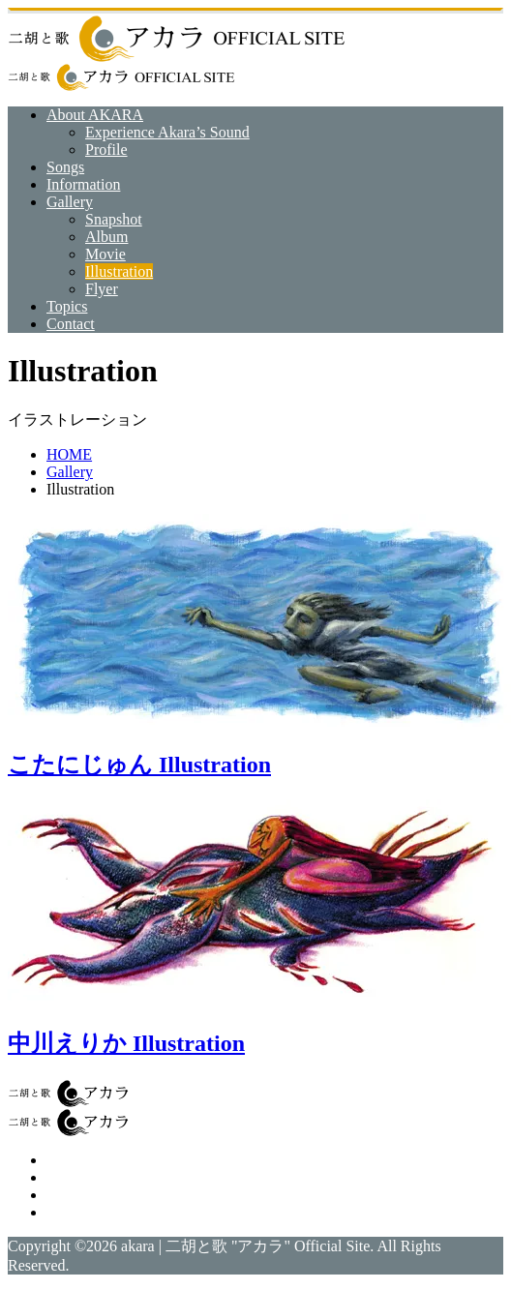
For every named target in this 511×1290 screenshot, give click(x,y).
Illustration (119, 271)
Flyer (101, 289)
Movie (105, 254)
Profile (106, 149)
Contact (70, 323)
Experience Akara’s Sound (167, 132)
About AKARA (94, 114)
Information (83, 184)
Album (106, 236)
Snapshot (113, 219)
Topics (66, 306)
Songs (65, 167)
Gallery (69, 202)
